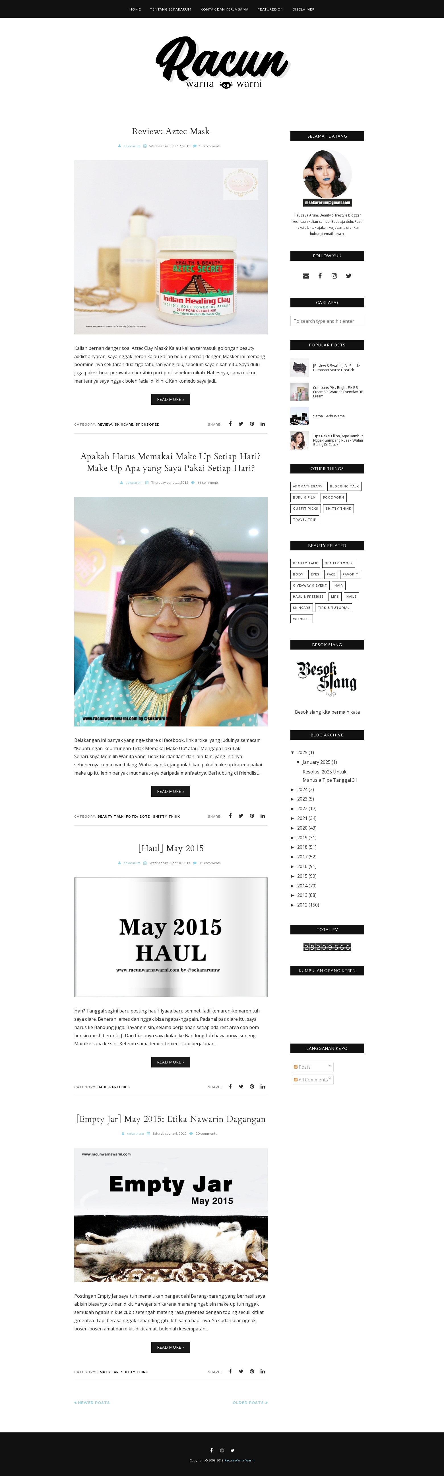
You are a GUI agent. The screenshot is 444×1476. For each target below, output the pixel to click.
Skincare (124, 424)
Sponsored (148, 424)
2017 (302, 857)
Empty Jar (108, 1372)
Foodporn (333, 497)
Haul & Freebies (114, 1087)
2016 (302, 866)
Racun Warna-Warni (239, 1460)
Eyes (315, 574)
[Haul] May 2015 (171, 848)
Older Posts (248, 1402)
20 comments (206, 1133)
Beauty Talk (111, 816)
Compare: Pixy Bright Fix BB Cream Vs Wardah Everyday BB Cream (338, 391)
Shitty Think (166, 816)
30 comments (210, 146)
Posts (302, 1067)
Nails (351, 597)
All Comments (311, 1080)
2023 (302, 799)
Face (331, 574)
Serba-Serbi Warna (329, 416)
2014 (302, 886)
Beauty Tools (339, 563)
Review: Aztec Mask (171, 131)
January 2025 (317, 762)
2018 (302, 847)
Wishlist (301, 619)
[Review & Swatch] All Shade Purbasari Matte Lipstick (336, 368)
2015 (302, 876)
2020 (302, 828)
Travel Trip (305, 520)
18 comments (210, 863)
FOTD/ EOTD (138, 816)
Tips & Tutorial (334, 608)
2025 (302, 752)
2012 (302, 905)
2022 (302, 808)
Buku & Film (304, 497)
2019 (302, 837)
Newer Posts (94, 1402)
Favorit (350, 574)
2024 (302, 789)
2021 (302, 818)
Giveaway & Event (310, 585)
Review (105, 424)
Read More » (170, 399)
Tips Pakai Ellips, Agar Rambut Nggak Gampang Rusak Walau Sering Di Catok (338, 440)
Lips (335, 597)
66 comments (208, 482)
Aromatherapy (308, 486)
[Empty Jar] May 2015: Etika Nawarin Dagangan (171, 1119)
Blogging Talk (344, 486)
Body (298, 574)
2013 (302, 895)
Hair (338, 585)
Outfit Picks (305, 509)
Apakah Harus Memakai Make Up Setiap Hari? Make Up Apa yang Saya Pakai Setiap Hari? (171, 462)
